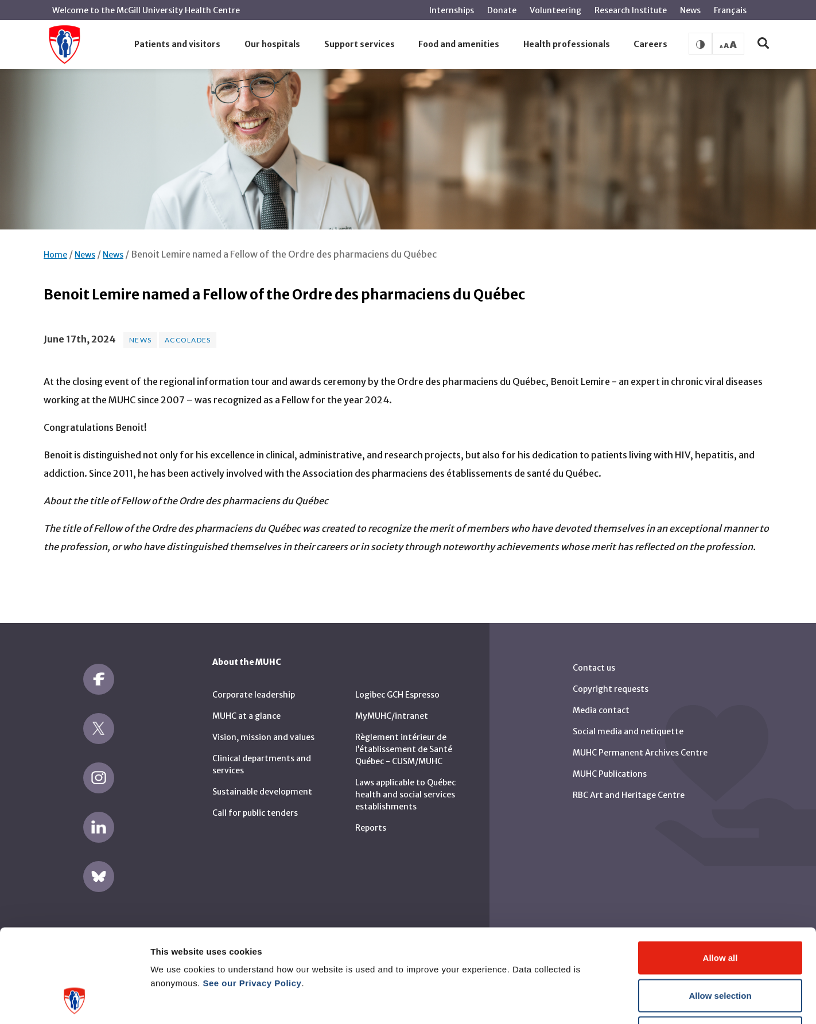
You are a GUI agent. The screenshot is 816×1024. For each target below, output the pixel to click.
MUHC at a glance (246, 716)
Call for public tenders (255, 813)
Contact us (594, 668)
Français (730, 10)
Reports (370, 828)
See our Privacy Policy (252, 899)
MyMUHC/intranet (391, 716)
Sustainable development (262, 792)
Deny (720, 948)
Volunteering (555, 10)
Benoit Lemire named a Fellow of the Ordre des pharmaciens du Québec (284, 254)
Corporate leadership (253, 695)
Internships (451, 10)
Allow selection (720, 911)
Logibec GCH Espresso (397, 695)
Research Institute (630, 10)
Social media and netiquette (628, 731)
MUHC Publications (610, 774)
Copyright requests (610, 689)
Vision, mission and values (263, 737)
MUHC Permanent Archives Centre (640, 752)
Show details (602, 1001)
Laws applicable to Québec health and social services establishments (405, 794)
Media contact (601, 710)
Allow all (720, 873)
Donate (501, 10)
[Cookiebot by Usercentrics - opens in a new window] (74, 1001)
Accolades (188, 340)
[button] (178, 44)
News (690, 10)
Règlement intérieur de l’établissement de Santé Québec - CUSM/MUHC (403, 749)
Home (55, 255)
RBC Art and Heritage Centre (629, 795)
